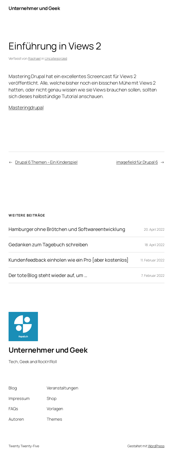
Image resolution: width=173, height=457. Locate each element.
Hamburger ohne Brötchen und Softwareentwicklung (67, 229)
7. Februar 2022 (152, 275)
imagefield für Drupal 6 (137, 162)
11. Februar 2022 (152, 260)
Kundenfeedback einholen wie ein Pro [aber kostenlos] (68, 260)
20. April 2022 (154, 229)
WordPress (156, 446)
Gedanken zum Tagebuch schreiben (48, 244)
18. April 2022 (154, 244)
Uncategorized (56, 58)
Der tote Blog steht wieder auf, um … (48, 275)
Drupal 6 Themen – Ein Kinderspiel (46, 162)
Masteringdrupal (26, 107)
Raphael (34, 58)
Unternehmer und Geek (34, 8)
